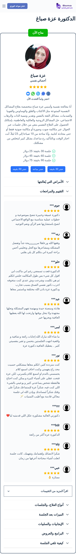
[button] (38, 181)
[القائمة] (4, 6)
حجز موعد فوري (17, 6)
